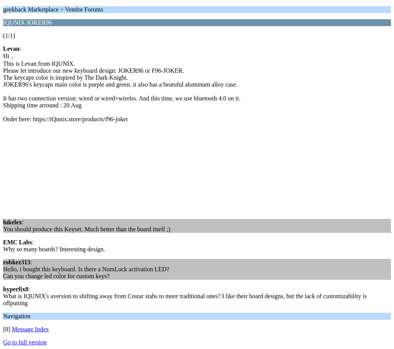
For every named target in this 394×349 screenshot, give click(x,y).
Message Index (30, 329)
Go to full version (25, 342)
